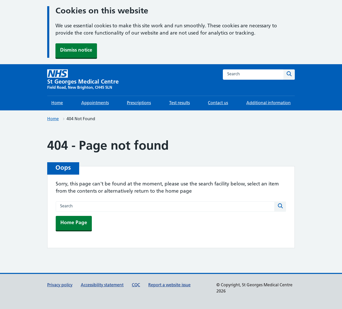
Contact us (218, 103)
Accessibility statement (102, 285)
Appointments (95, 103)
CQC (136, 285)
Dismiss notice (76, 50)
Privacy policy (59, 285)
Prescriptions (139, 103)
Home (57, 103)
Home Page (73, 223)
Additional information (268, 103)
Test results (179, 103)
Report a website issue (169, 285)
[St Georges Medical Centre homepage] (83, 80)
